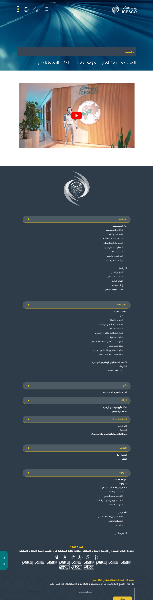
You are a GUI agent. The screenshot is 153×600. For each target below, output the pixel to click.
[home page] (125, 9)
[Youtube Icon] (65, 557)
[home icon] (35, 9)
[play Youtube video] (77, 115)
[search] (46, 9)
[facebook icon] (96, 557)
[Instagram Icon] (73, 557)
